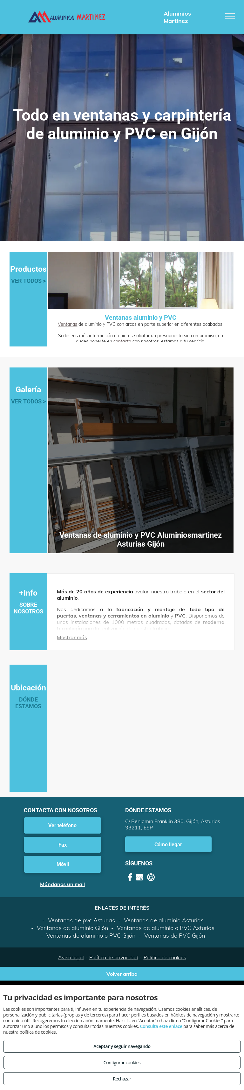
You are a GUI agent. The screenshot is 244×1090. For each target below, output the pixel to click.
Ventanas (67, 324)
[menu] (230, 16)
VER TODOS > (28, 280)
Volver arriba (122, 974)
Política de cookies (165, 957)
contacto (122, 341)
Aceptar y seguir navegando (121, 1046)
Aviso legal (71, 957)
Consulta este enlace (161, 1026)
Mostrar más (72, 637)
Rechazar (122, 1079)
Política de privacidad (113, 957)
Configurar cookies (122, 1062)
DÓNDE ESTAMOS (28, 702)
